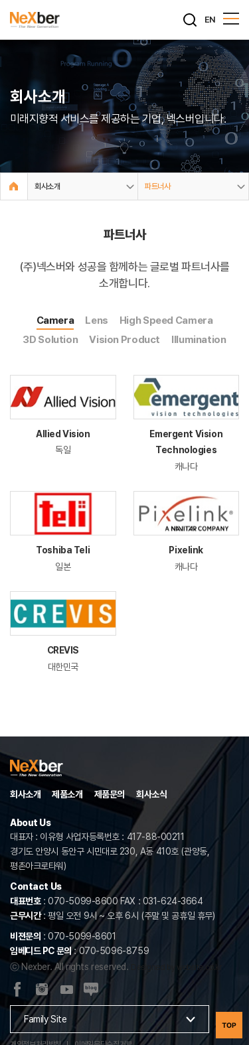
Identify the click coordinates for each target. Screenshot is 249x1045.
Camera (55, 320)
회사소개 (25, 794)
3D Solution (50, 340)
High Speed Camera (166, 320)
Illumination (198, 340)
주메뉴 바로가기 (0, 0)
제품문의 (109, 794)
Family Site (45, 1019)
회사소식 (151, 794)
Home (14, 186)
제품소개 (67, 794)
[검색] (190, 20)
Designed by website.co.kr (176, 967)
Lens (96, 320)
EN (210, 20)
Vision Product (124, 340)
